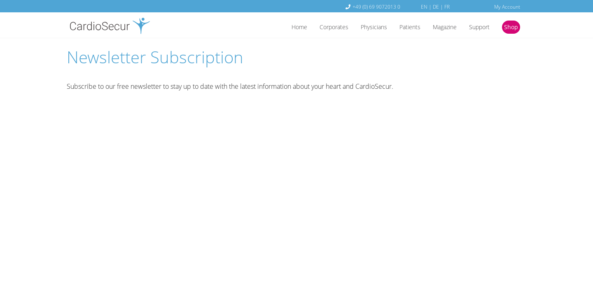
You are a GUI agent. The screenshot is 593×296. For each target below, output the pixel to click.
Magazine (437, 27)
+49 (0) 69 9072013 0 (376, 6)
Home (280, 27)
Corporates (317, 27)
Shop (510, 27)
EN (424, 6)
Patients (399, 27)
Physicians (361, 27)
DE (436, 6)
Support (476, 27)
